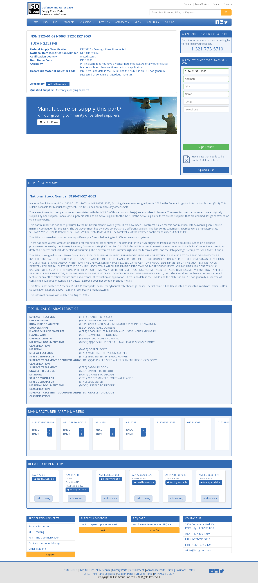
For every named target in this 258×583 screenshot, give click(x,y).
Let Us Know (48, 122)
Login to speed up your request (99, 524)
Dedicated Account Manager (45, 543)
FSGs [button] (55, 22)
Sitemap (188, 4)
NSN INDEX (70, 570)
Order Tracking (37, 548)
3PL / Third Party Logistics (99, 573)
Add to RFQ (43, 498)
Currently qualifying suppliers (59, 90)
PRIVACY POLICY (164, 573)
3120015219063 (166, 422)
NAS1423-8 (38, 475)
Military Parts (119, 570)
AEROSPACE (122, 22)
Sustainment (136, 570)
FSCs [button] (45, 22)
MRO (137, 22)
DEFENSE (104, 22)
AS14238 (100, 422)
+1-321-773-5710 (206, 49)
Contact (217, 4)
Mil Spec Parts (143, 573)
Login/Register (202, 4)
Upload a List (206, 170)
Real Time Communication (43, 537)
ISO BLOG (169, 22)
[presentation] (206, 127)
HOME (35, 22)
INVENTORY (86, 570)
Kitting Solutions (177, 570)
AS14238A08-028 (142, 475)
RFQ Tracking (36, 532)
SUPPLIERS (152, 22)
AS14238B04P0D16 (74, 422)
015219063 (193, 422)
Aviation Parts (125, 573)
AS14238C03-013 (109, 475)
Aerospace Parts (155, 570)
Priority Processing (39, 526)
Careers (227, 4)
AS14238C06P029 (209, 475)
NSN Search (103, 570)
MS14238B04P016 (43, 422)
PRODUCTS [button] (69, 22)
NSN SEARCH (87, 22)
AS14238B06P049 (175, 475)
